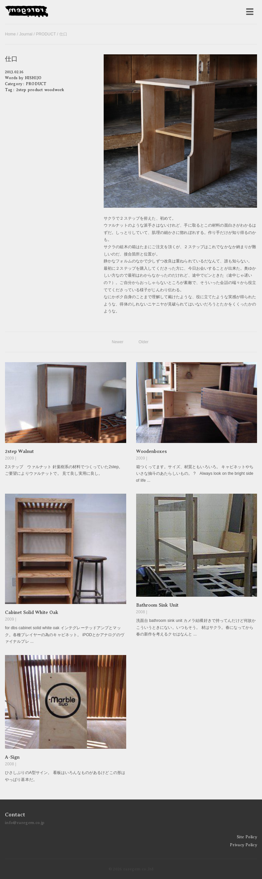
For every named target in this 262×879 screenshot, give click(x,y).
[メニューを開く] (249, 12)
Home (10, 34)
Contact (15, 815)
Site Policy (247, 837)
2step (21, 89)
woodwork (54, 89)
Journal (25, 34)
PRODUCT (46, 34)
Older (143, 342)
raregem (26, 12)
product (35, 89)
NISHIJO (33, 78)
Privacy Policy (243, 845)
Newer (117, 342)
